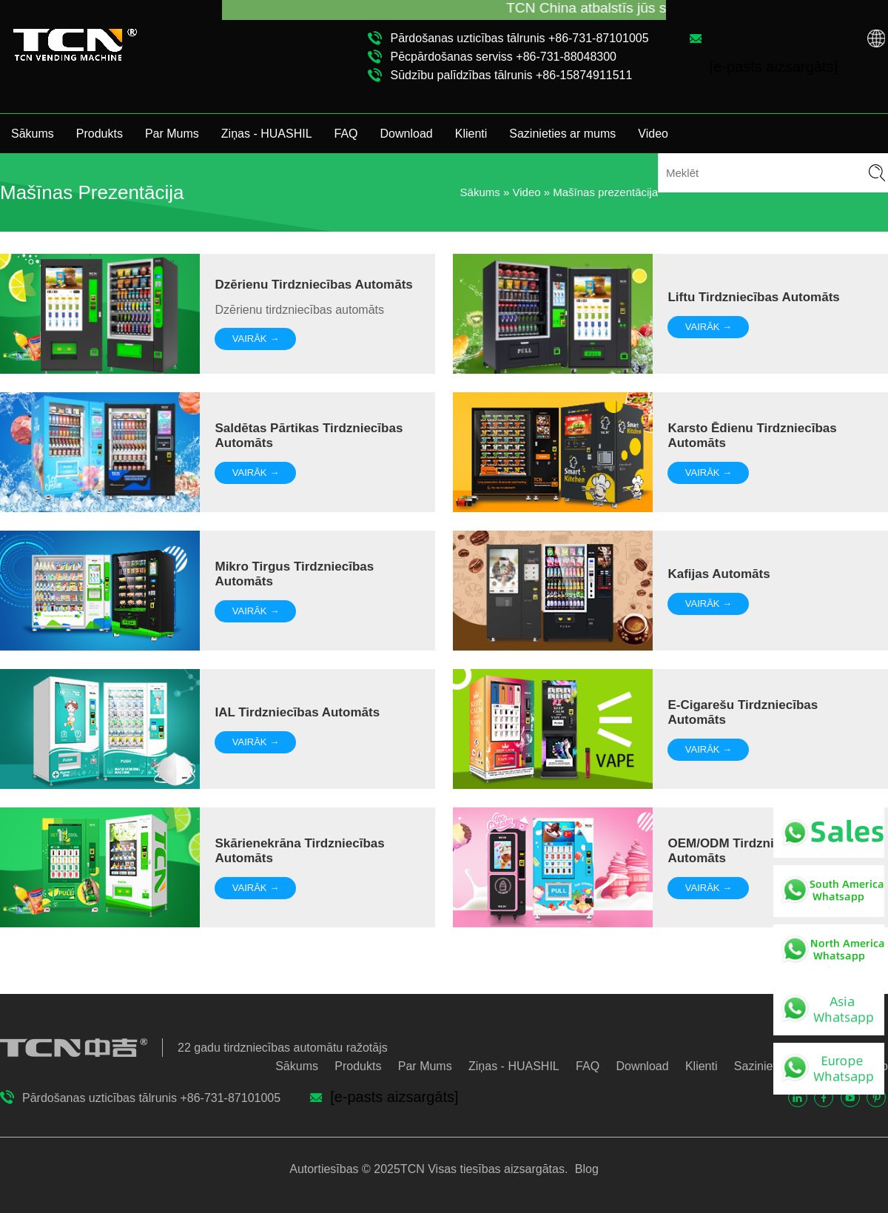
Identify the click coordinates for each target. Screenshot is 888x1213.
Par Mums (172, 133)
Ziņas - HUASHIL (266, 133)
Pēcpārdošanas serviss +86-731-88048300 (503, 56)
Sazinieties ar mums (562, 133)
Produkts (99, 133)
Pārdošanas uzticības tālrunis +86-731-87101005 (519, 38)
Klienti (471, 133)
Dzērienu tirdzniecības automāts (313, 285)
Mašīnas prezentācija (605, 192)
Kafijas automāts (718, 574)
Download (406, 133)
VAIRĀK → (255, 338)
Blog (584, 1169)
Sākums (32, 133)
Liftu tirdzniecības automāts (753, 297)
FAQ (346, 133)
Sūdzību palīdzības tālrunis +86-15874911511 (511, 75)
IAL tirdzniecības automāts (297, 712)
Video (653, 133)
